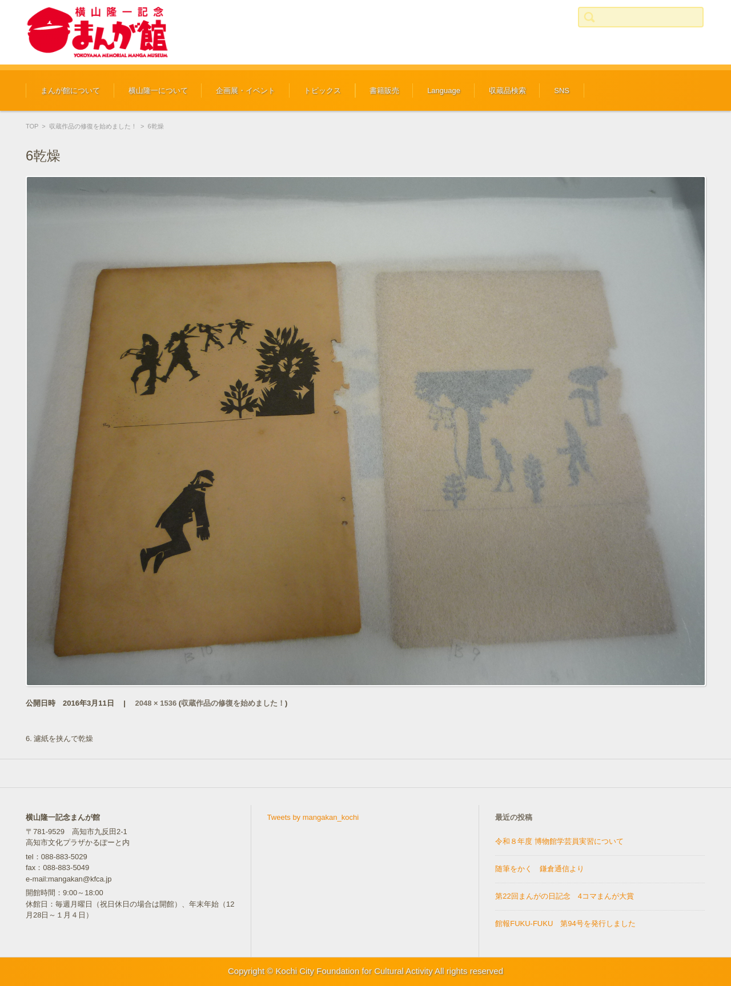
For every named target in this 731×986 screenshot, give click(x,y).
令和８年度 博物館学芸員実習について (559, 841)
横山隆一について (158, 90)
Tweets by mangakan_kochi (313, 817)
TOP (32, 126)
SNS (561, 90)
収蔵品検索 (507, 90)
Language (443, 90)
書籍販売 (384, 90)
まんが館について (70, 90)
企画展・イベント (245, 90)
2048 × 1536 (156, 703)
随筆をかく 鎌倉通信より (539, 868)
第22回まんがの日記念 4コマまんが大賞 (564, 896)
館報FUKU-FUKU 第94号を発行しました (565, 923)
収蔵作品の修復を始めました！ (93, 126)
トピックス (322, 90)
